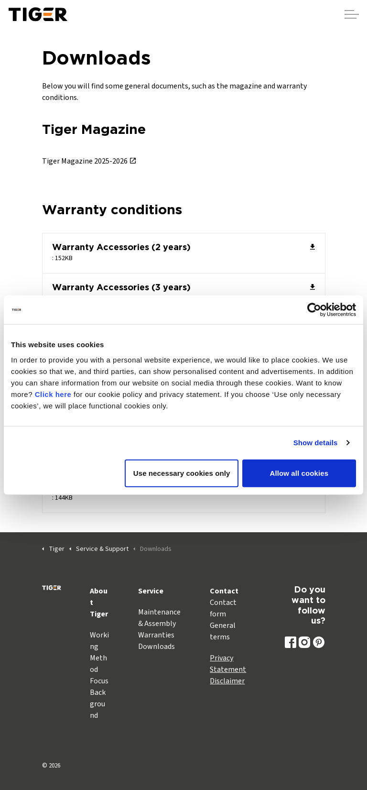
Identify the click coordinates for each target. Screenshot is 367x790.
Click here (53, 394)
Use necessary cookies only (181, 473)
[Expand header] (351, 14)
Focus (99, 681)
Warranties (156, 635)
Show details (315, 443)
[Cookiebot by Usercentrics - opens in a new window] (314, 310)
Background (98, 704)
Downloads (156, 646)
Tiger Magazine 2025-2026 (89, 161)
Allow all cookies (299, 473)
